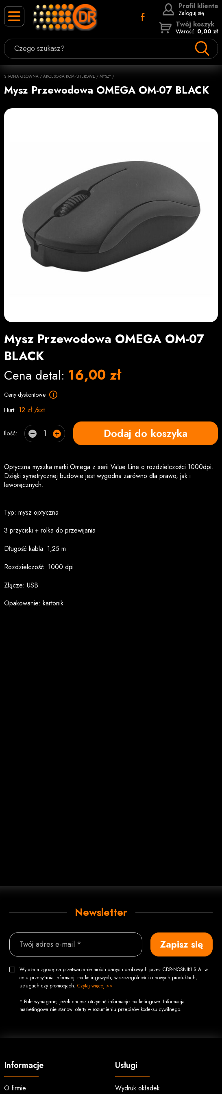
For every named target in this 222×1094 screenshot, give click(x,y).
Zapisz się (181, 944)
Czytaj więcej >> (95, 985)
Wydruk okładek (137, 1088)
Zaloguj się (190, 9)
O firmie (15, 1088)
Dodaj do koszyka (145, 433)
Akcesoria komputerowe (69, 76)
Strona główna (21, 76)
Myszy (105, 76)
